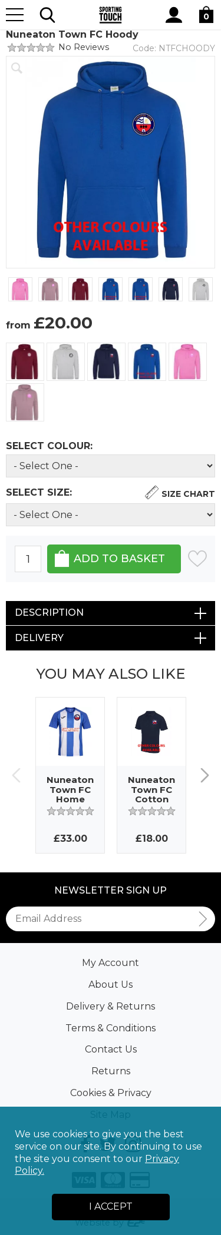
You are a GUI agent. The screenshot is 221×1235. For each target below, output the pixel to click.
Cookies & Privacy (110, 1092)
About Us (110, 984)
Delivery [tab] (39, 637)
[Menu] (14, 14)
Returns (110, 1071)
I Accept (111, 1206)
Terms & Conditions (110, 1028)
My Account (110, 962)
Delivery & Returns (110, 1006)
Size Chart (188, 494)
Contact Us (111, 1049)
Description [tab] (49, 612)
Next (204, 775)
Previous (16, 775)
